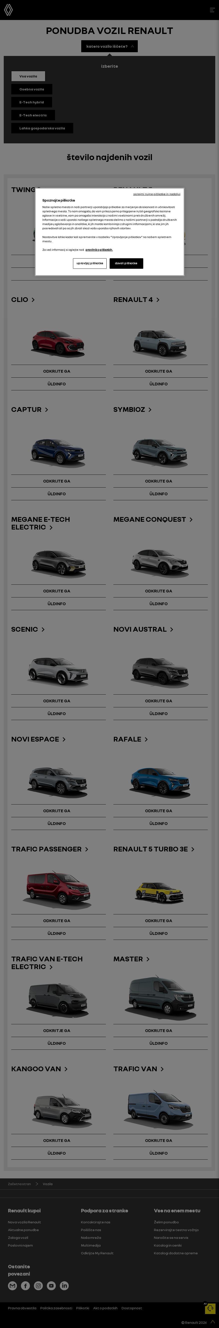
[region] (109, 232)
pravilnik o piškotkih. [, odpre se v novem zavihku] (99, 250)
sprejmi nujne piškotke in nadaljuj (157, 194)
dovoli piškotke (126, 263)
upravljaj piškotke (89, 263)
